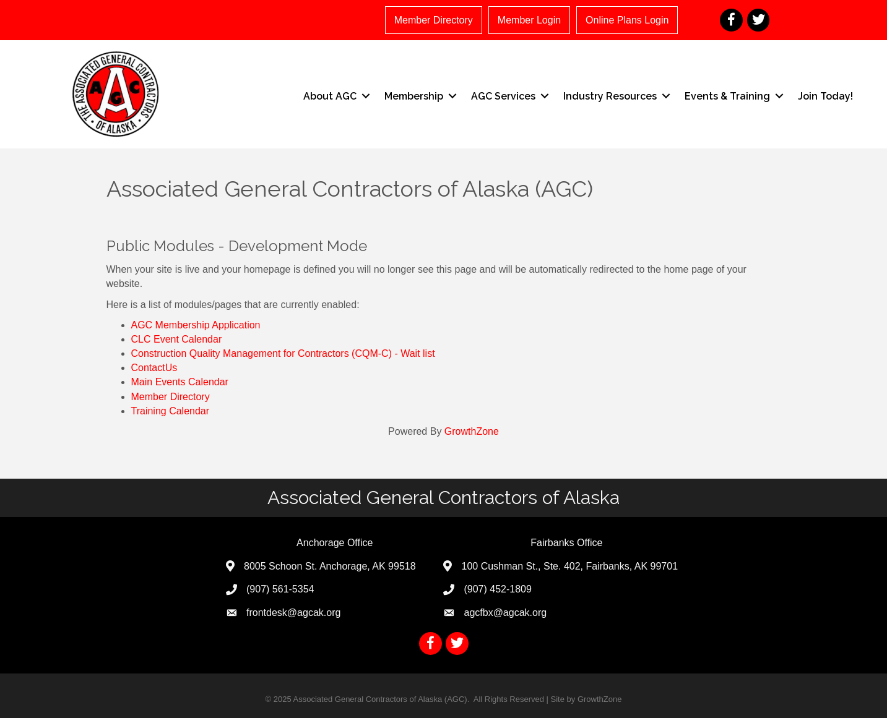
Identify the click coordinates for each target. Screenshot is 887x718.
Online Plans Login (627, 20)
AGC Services (503, 96)
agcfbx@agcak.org (505, 612)
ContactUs (154, 367)
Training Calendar (170, 411)
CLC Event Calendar (176, 339)
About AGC (330, 96)
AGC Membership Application (196, 325)
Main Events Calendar (179, 382)
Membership (413, 96)
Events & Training (727, 96)
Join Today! (825, 96)
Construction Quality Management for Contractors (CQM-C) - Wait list (283, 353)
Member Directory (433, 20)
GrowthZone (471, 431)
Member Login (529, 20)
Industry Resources (610, 96)
